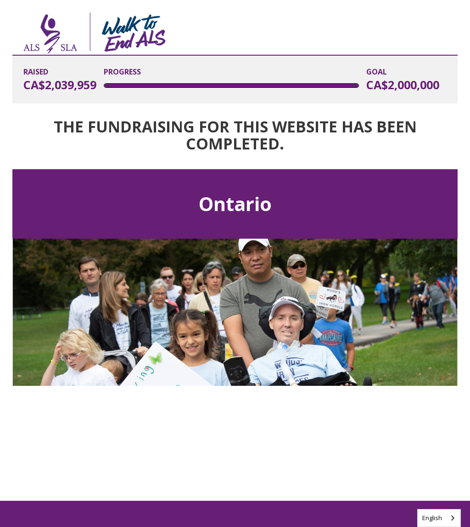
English (432, 518)
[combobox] (439, 518)
